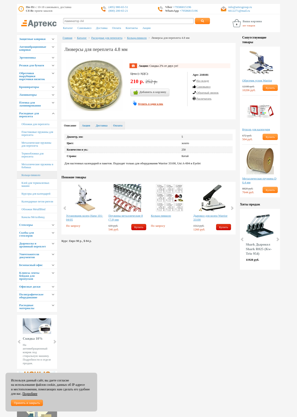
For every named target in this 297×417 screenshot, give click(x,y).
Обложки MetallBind (33, 209)
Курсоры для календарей (36, 193)
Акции (146, 28)
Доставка (101, 28)
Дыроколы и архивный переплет (32, 245)
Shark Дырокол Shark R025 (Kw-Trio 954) (259, 248)
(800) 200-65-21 (118, 10)
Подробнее (29, 393)
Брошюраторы (29, 87)
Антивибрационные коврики (32, 48)
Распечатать (204, 98)
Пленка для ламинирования (30, 104)
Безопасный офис (31, 265)
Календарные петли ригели (37, 201)
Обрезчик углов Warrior (257, 80)
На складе (202, 80)
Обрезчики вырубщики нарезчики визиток (32, 76)
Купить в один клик (150, 104)
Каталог (68, 28)
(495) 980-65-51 (118, 7)
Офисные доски (30, 286)
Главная (67, 37)
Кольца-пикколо (31, 175)
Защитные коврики (32, 39)
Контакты (132, 28)
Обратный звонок (207, 92)
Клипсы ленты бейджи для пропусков (29, 275)
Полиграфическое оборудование (31, 296)
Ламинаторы (28, 94)
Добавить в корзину (149, 92)
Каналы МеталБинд (33, 217)
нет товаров (249, 25)
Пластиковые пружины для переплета (37, 133)
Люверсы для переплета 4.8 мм (170, 37)
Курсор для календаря (256, 129)
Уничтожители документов (29, 255)
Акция (86, 125)
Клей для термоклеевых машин (36, 184)
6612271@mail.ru (239, 10)
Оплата (116, 28)
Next (54, 341)
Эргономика (27, 57)
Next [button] (232, 208)
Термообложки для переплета (33, 155)
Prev (19, 341)
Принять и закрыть (27, 403)
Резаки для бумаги (31, 65)
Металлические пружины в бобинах (37, 166)
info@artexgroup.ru (240, 7)
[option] (85, 207)
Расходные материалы (26, 306)
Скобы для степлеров (26, 234)
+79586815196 (181, 7)
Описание (70, 125)
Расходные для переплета (29, 115)
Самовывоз (84, 28)
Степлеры (26, 225)
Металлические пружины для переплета (36, 144)
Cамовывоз (203, 86)
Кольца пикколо (161, 215)
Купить (138, 227)
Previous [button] (65, 208)
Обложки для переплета (36, 124)
